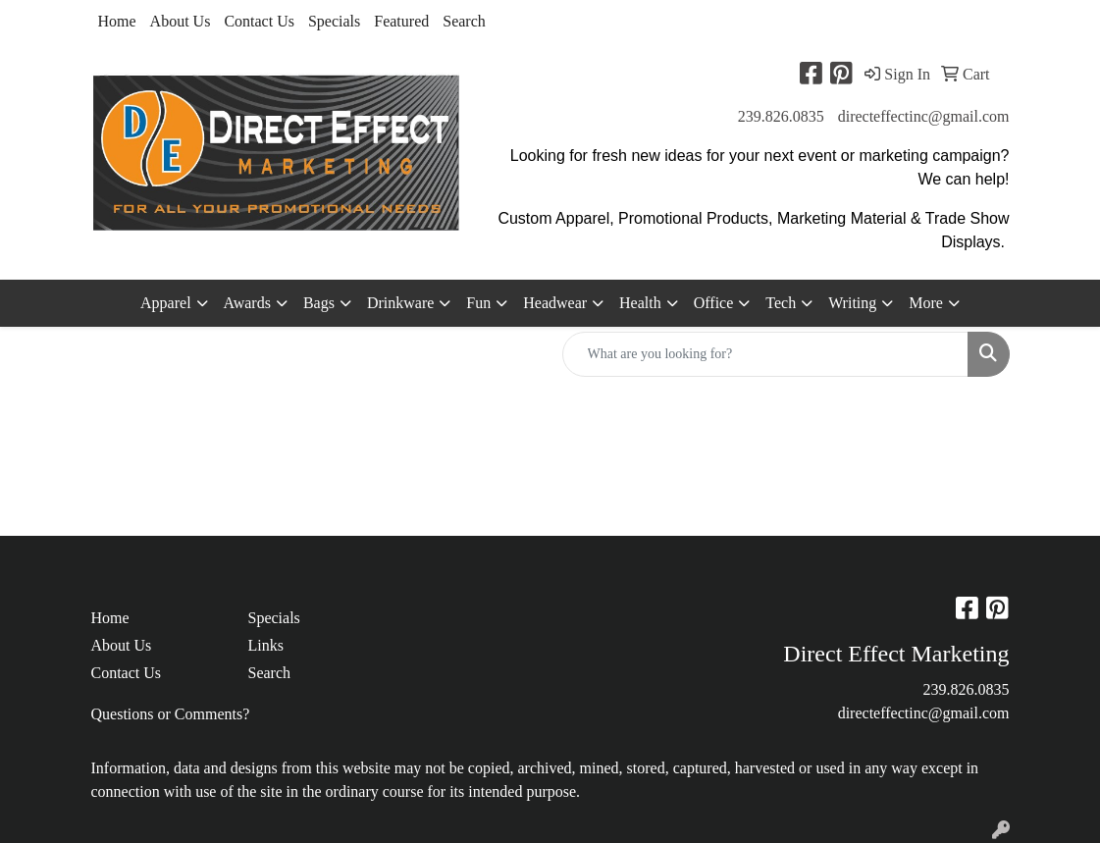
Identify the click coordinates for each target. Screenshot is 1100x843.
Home (117, 21)
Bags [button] (319, 302)
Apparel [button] (165, 302)
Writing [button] (852, 302)
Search (464, 21)
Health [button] (640, 302)
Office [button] (714, 302)
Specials (334, 21)
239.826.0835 (781, 116)
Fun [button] (478, 302)
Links (265, 645)
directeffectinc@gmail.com (924, 116)
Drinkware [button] (400, 302)
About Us (180, 21)
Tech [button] (780, 302)
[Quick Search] (765, 354)
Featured (401, 21)
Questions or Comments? (170, 714)
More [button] (926, 302)
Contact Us (259, 21)
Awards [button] (247, 302)
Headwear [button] (555, 302)
